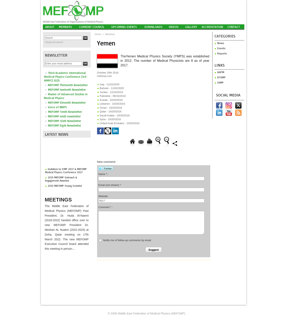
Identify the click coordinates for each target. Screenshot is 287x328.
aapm (219, 72)
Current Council (91, 27)
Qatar (101, 111)
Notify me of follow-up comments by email (127, 240)
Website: (103, 196)
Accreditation (212, 27)
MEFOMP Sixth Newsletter (64, 121)
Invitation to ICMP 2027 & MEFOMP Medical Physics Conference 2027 (66, 171)
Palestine (103, 95)
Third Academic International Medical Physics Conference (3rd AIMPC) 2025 (65, 76)
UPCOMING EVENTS (124, 27)
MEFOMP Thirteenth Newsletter (68, 85)
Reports (220, 53)
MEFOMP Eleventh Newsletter (67, 102)
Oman (102, 107)
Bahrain (103, 88)
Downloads (153, 27)
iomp (219, 82)
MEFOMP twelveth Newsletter (67, 89)
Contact (233, 27)
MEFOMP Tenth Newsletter (65, 112)
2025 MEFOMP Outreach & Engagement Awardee (61, 180)
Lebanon (103, 103)
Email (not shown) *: (109, 185)
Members (65, 27)
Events (219, 48)
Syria (101, 119)
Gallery (191, 27)
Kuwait (102, 99)
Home (98, 34)
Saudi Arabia (105, 115)
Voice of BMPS (57, 107)
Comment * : (105, 207)
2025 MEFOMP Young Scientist (65, 186)
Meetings (58, 200)
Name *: (103, 174)
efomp (220, 77)
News (219, 43)
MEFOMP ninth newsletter (64, 116)
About (49, 27)
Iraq (100, 84)
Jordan (102, 92)
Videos (174, 27)
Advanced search (54, 42)
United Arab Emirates (110, 123)
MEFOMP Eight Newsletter (64, 125)
